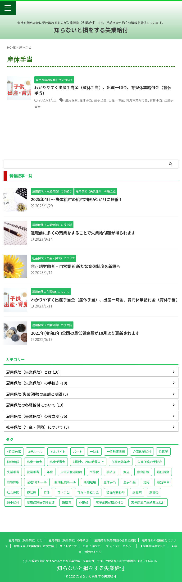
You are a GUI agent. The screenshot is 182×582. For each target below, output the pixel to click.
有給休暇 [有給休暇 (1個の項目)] (13, 486)
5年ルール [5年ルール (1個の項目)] (35, 456)
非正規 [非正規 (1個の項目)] (83, 506)
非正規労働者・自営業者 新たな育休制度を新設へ (78, 266)
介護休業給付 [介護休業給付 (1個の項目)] (142, 456)
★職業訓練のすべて (152, 546)
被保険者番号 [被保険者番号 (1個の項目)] (115, 496)
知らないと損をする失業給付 (91, 30)
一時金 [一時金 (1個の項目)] (94, 456)
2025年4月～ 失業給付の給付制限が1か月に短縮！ (79, 199)
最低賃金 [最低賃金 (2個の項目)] (163, 476)
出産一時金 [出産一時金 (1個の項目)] (34, 466)
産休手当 (90, 101)
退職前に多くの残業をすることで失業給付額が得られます (86, 232)
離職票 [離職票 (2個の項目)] (66, 506)
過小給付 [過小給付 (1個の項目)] (13, 506)
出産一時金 (126, 101)
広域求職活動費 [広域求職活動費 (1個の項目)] (71, 476)
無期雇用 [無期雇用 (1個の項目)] (90, 486)
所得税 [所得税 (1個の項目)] (94, 476)
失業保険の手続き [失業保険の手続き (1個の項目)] (149, 466)
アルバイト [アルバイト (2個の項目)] (57, 456)
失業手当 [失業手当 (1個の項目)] (13, 476)
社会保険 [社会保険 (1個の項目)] (13, 496)
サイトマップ (68, 546)
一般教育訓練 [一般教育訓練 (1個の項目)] (116, 456)
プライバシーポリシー (120, 546)
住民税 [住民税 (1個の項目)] (163, 456)
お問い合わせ (91, 546)
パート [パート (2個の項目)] (77, 456)
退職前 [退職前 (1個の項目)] (137, 496)
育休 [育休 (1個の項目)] (47, 496)
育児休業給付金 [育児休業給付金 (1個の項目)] (88, 496)
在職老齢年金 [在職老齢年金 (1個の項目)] (120, 466)
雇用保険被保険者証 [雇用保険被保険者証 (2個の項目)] (41, 506)
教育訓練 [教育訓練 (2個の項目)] (143, 476)
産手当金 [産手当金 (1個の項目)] (129, 486)
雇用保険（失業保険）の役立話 (34, 546)
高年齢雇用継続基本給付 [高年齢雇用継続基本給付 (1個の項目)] (148, 506)
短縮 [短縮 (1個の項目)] (146, 486)
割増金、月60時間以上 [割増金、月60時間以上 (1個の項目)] (88, 466)
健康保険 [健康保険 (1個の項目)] (13, 466)
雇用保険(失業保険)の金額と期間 (115, 540)
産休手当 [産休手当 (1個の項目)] (110, 486)
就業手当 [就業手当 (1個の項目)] (33, 476)
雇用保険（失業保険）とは (26, 540)
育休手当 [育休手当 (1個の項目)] (63, 496)
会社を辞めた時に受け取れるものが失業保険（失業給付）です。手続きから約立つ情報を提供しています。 (91, 561)
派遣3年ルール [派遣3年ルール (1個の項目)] (37, 486)
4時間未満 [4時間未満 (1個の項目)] (14, 456)
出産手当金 (53, 107)
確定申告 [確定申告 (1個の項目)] (163, 486)
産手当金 (107, 101)
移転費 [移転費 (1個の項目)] (31, 496)
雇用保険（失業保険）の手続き (68, 540)
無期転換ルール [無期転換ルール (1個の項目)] (65, 486)
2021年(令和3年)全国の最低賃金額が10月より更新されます (88, 337)
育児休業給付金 (151, 101)
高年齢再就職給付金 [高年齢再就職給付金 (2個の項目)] (109, 506)
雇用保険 (72, 101)
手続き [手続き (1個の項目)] (111, 476)
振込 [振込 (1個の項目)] (126, 476)
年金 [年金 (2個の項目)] (50, 476)
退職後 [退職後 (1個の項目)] (154, 496)
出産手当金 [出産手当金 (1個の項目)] (57, 466)
